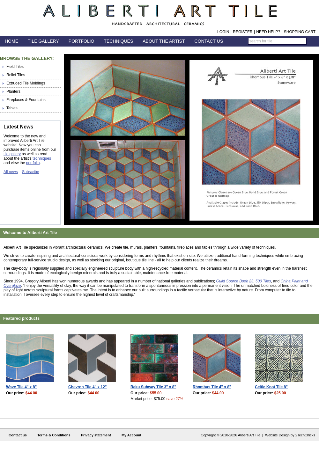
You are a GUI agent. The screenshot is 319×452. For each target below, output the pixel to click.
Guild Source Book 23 (234, 281)
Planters (13, 91)
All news (11, 172)
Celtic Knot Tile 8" (271, 387)
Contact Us (209, 41)
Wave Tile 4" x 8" (21, 387)
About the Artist (164, 41)
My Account (131, 435)
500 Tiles (263, 281)
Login (223, 32)
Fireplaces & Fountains (26, 100)
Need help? (268, 32)
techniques (42, 158)
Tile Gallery (43, 41)
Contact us (18, 435)
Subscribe (30, 172)
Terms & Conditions (53, 435)
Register (242, 32)
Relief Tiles (15, 75)
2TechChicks (305, 435)
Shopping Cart (299, 32)
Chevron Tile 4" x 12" (87, 387)
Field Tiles (15, 66)
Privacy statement (96, 435)
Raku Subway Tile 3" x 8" (153, 387)
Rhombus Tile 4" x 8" (212, 387)
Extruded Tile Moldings (25, 83)
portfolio (33, 163)
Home (11, 41)
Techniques (118, 41)
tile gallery (12, 154)
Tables (12, 108)
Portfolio (81, 41)
